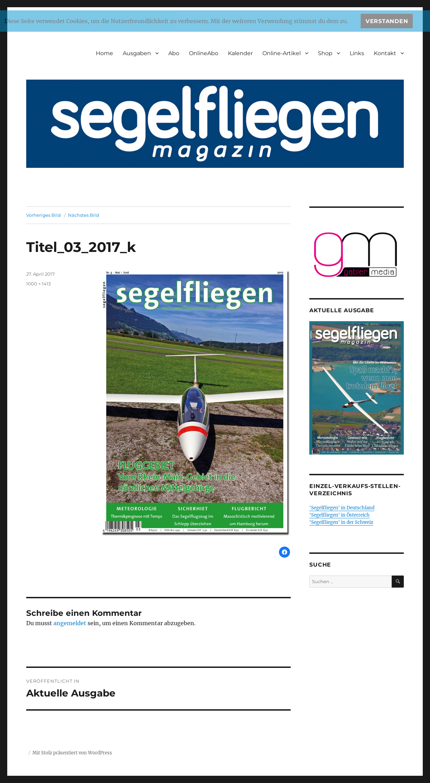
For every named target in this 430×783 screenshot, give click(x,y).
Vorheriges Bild (43, 215)
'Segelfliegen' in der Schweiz (341, 522)
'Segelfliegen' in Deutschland (341, 508)
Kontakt (385, 53)
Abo (173, 53)
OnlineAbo (203, 53)
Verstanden (387, 21)
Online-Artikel (281, 53)
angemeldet (69, 623)
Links (357, 53)
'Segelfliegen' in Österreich (339, 515)
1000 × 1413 (38, 283)
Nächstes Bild (83, 215)
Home (104, 53)
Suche (320, 564)
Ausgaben (137, 53)
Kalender (240, 53)
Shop (325, 53)
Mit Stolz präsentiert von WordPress (72, 753)
